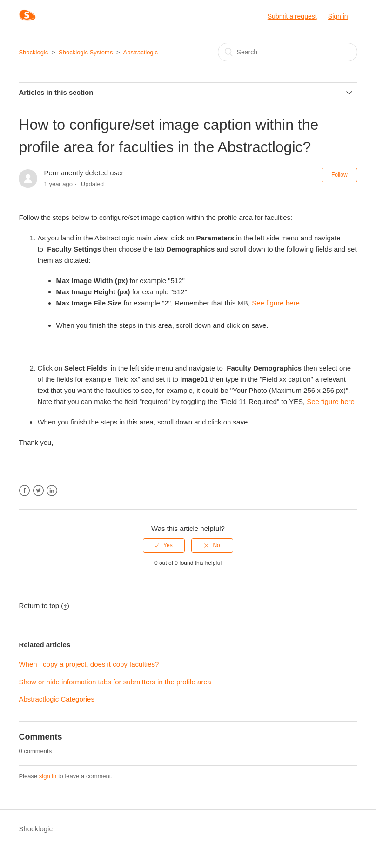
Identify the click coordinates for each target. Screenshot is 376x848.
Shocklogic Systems (86, 52)
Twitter (38, 491)
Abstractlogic (140, 52)
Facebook (24, 491)
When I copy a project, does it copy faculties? (89, 664)
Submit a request (292, 16)
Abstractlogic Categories (56, 699)
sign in (48, 776)
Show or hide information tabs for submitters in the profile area (115, 682)
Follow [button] (339, 175)
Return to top (44, 606)
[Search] (287, 52)
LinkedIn (52, 491)
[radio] (164, 545)
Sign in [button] (338, 16)
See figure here (276, 303)
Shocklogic (33, 52)
